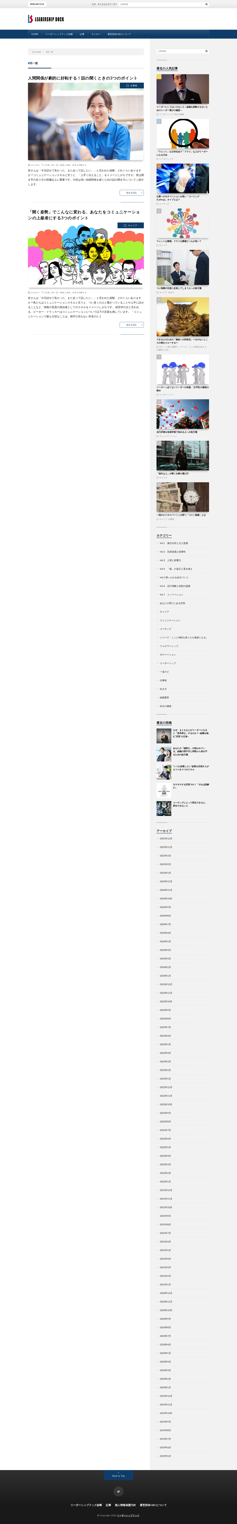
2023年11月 (166, 992)
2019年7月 (165, 1438)
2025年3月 (165, 855)
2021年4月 (165, 1258)
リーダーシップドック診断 (59, 34)
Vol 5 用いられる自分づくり (174, 577)
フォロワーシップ (169, 646)
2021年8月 (165, 1224)
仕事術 (133, 85)
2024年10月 (166, 898)
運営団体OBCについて (119, 34)
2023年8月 (165, 1018)
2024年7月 (165, 924)
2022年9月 (165, 1112)
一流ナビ (164, 671)
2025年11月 (166, 847)
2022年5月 (165, 1147)
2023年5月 (165, 1044)
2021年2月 (165, 1275)
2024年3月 (165, 958)
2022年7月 (165, 1130)
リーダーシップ (166, 114)
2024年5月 (165, 941)
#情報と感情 (64, 165)
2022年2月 (165, 1173)
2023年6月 (165, 1035)
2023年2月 (165, 1070)
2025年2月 (165, 864)
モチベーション (168, 654)
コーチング (164, 204)
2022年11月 (166, 1095)
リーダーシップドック (128, 1515)
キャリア (132, 225)
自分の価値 (179, 114)
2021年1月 (165, 1284)
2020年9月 (165, 1318)
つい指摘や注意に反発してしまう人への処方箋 (179, 288)
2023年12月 (166, 984)
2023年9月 (165, 1010)
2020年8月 (165, 1327)
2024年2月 (165, 967)
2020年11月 (166, 1301)
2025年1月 (165, 872)
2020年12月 (166, 1293)
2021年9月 (165, 1215)
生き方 (171, 292)
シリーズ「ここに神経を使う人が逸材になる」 (184, 637)
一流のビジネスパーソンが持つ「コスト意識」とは (181, 515)
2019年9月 (165, 1421)
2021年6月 (165, 1241)
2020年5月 (165, 1353)
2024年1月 (165, 975)
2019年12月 (166, 1396)
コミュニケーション (168, 436)
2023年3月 (165, 1061)
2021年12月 (166, 1190)
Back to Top (118, 1475)
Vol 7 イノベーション (171, 594)
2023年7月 (165, 1027)
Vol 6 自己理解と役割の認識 (175, 586)
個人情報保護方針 (125, 1505)
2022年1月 (165, 1181)
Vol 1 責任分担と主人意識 (174, 543)
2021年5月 (165, 1250)
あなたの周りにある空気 (172, 603)
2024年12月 (166, 881)
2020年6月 (165, 1344)
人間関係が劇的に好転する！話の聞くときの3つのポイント (83, 78)
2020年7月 (165, 1335)
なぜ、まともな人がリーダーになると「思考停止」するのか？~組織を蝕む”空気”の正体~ (138, 4)
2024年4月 (165, 950)
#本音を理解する (79, 165)
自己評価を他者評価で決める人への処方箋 (177, 432)
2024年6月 (165, 932)
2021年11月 (166, 1198)
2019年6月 (165, 1447)
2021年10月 (166, 1207)
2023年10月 (166, 1001)
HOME (34, 34)
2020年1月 (165, 1387)
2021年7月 (165, 1233)
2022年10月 (166, 1104)
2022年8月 (165, 1121)
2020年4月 (165, 1361)
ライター (96, 34)
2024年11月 (166, 890)
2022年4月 (165, 1155)
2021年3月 (165, 1267)
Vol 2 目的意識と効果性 (173, 551)
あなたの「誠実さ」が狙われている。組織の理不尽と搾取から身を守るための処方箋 (190, 751)
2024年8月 (165, 915)
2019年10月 (166, 1413)
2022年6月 (165, 1138)
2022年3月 (165, 1164)
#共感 (47, 165)
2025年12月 (166, 838)
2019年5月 (165, 1456)
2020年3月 (165, 1370)
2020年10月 (166, 1310)
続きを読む (131, 192)
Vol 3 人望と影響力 (168, 347)
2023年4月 (165, 1052)
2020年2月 (165, 1378)
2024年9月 (165, 907)
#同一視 (54, 165)
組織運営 (164, 697)
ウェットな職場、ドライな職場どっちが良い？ (179, 241)
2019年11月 (166, 1404)
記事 (82, 34)
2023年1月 (165, 1078)
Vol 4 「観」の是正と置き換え (176, 568)
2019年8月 (165, 1430)
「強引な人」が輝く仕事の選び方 (173, 473)
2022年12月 (166, 1087)
